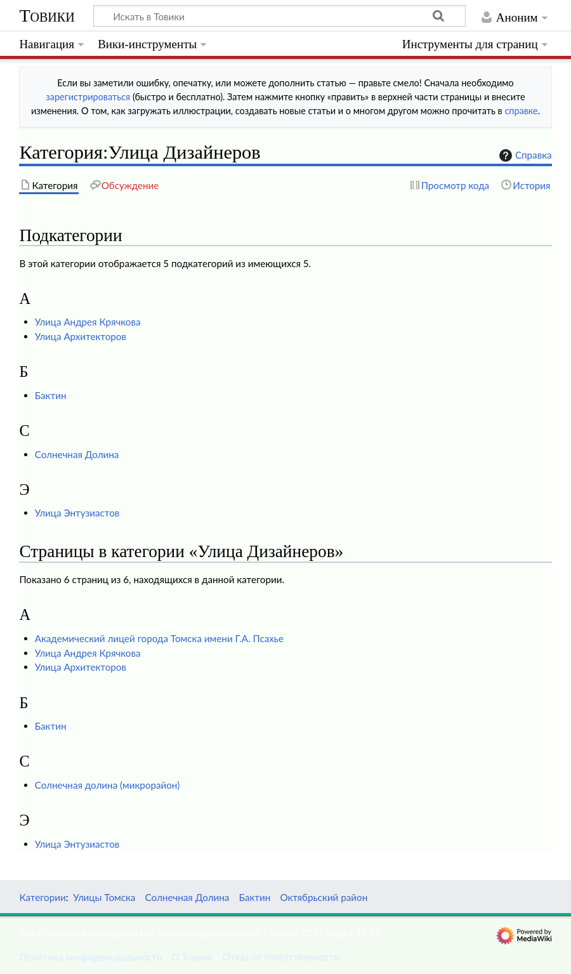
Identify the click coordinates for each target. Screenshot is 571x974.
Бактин (51, 395)
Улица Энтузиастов (77, 512)
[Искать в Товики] (279, 16)
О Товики (192, 957)
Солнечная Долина (77, 454)
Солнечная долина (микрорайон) (107, 785)
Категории (42, 897)
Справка (524, 155)
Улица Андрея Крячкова (88, 321)
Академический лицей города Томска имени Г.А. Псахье (159, 638)
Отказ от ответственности (281, 957)
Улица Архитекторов (80, 336)
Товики (46, 15)
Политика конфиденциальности (90, 957)
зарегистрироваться (88, 96)
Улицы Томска (104, 897)
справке (520, 110)
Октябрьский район (323, 897)
